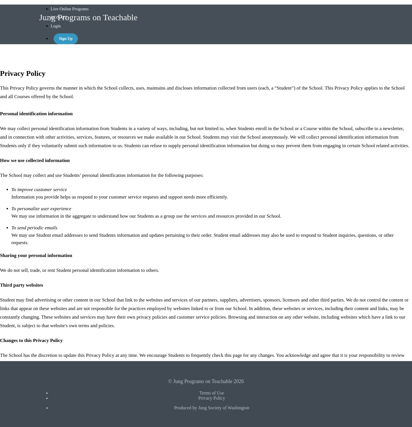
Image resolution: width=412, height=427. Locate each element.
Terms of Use (212, 392)
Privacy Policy (211, 398)
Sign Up (66, 39)
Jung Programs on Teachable (88, 17)
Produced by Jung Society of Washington (211, 407)
